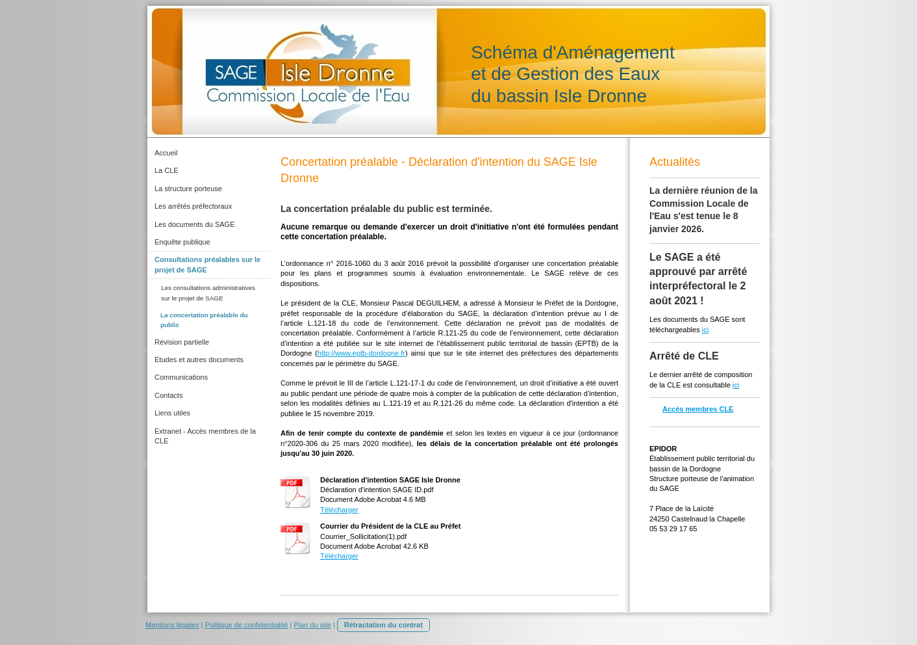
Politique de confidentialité (246, 625)
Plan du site (312, 625)
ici (705, 330)
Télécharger (339, 510)
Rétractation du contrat (383, 625)
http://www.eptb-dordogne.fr (361, 353)
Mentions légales (172, 625)
